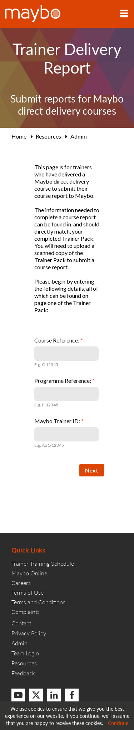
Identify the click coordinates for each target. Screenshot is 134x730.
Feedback (23, 673)
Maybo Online (29, 573)
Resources (48, 136)
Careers (21, 583)
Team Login (25, 653)
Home (18, 136)
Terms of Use (27, 592)
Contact (21, 623)
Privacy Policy (28, 633)
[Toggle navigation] (124, 14)
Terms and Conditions (38, 602)
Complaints (25, 612)
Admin (78, 136)
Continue (118, 722)
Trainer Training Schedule (42, 563)
